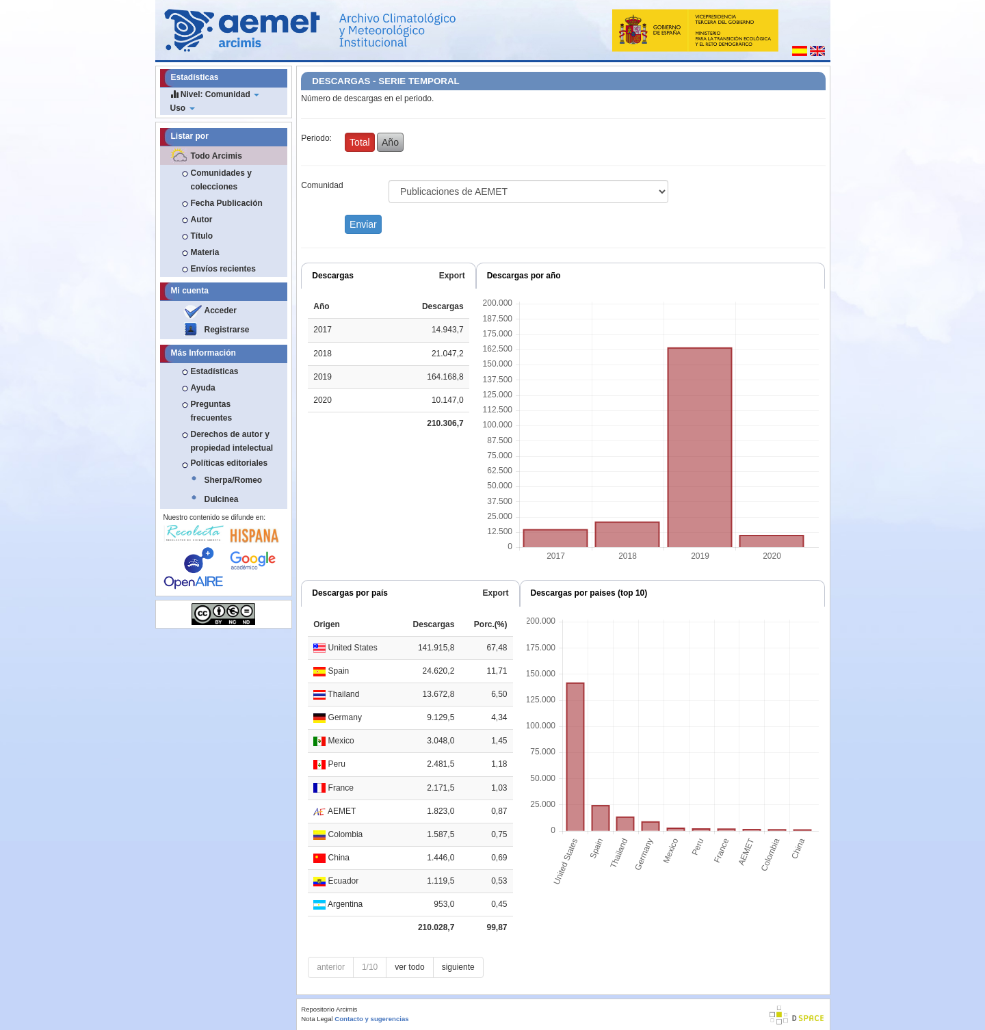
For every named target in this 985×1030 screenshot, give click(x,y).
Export (452, 275)
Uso (182, 108)
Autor (202, 219)
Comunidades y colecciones (221, 180)
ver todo (409, 967)
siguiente (458, 967)
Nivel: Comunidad (215, 94)
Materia (205, 252)
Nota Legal (316, 1018)
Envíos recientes (223, 269)
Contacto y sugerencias (371, 1018)
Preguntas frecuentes (212, 411)
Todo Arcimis (216, 156)
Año (390, 142)
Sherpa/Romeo (234, 480)
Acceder (221, 310)
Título (202, 236)
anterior (331, 967)
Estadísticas (215, 371)
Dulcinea (222, 499)
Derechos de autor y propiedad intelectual (232, 441)
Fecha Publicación (227, 203)
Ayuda (203, 388)
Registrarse (227, 329)
